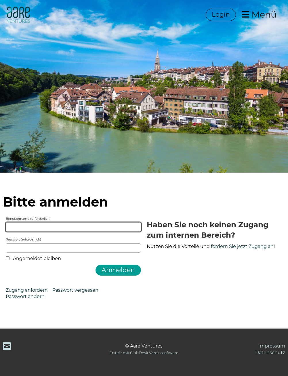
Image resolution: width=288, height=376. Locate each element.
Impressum (271, 346)
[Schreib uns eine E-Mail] (7, 346)
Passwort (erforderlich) (73, 244)
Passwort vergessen (75, 290)
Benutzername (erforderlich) (73, 224)
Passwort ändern (25, 296)
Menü (259, 14)
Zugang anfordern (27, 290)
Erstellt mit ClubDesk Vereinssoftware (143, 353)
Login (221, 14)
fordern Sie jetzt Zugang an (242, 246)
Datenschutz (270, 352)
